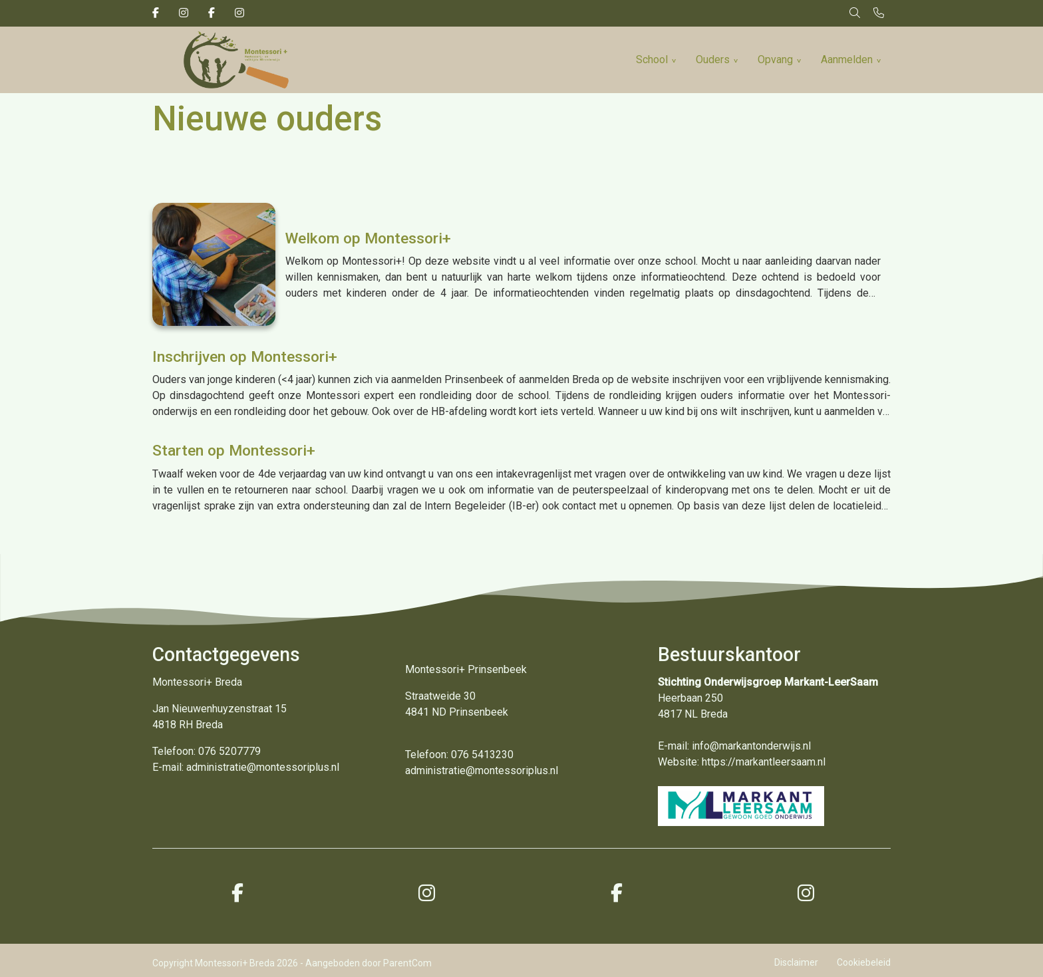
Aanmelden (847, 59)
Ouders (713, 59)
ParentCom (407, 963)
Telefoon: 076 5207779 (206, 751)
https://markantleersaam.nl (763, 762)
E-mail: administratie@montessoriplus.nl (245, 767)
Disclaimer (796, 962)
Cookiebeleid (864, 962)
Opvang (775, 59)
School (652, 59)
